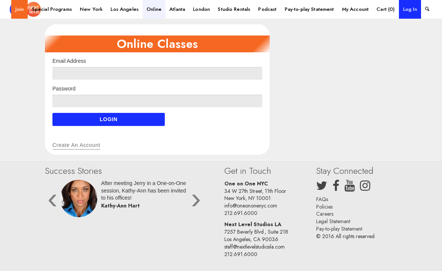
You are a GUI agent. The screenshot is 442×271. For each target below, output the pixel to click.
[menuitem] (19, 9)
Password (63, 89)
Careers (324, 214)
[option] (124, 200)
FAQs (322, 199)
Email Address (69, 61)
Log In (410, 9)
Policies (324, 206)
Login (109, 119)
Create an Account (76, 145)
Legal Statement (333, 221)
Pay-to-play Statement (339, 228)
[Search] (427, 9)
